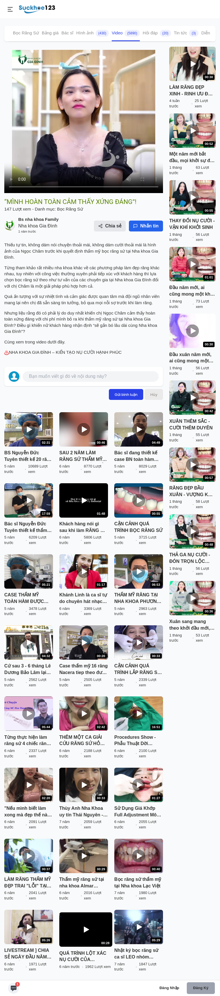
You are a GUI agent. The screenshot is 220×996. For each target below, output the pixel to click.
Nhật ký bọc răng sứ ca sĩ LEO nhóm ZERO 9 (136, 954)
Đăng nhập (169, 988)
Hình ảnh (92, 33)
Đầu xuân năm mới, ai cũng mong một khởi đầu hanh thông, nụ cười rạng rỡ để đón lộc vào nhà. (191, 358)
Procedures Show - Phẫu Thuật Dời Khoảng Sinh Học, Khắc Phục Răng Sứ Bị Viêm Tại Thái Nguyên (136, 741)
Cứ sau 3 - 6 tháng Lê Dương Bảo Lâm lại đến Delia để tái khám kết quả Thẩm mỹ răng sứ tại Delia (28, 669)
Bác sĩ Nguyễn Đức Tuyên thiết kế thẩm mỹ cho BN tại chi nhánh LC (25, 527)
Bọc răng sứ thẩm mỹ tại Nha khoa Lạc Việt (137, 882)
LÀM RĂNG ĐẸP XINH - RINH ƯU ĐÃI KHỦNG (191, 91)
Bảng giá (50, 32)
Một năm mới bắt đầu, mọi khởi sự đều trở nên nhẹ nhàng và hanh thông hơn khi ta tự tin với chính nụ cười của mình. (192, 158)
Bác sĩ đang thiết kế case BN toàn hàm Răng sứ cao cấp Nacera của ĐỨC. (135, 456)
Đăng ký (200, 988)
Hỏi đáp (157, 33)
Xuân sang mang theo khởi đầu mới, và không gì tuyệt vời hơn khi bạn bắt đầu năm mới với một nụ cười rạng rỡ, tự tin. (192, 625)
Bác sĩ (68, 32)
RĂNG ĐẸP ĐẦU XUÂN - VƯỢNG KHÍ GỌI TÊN (191, 492)
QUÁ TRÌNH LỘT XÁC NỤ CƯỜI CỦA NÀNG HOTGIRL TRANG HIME (85, 957)
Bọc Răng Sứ (26, 32)
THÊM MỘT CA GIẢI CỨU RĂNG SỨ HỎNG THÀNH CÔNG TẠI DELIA (83, 741)
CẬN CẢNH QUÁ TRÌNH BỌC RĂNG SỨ (138, 527)
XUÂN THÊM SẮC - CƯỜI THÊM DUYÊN (191, 424)
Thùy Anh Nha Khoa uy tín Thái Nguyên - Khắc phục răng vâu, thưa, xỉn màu (82, 812)
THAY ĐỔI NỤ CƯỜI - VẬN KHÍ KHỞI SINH (192, 224)
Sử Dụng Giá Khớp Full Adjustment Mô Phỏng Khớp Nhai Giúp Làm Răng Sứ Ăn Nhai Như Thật (135, 812)
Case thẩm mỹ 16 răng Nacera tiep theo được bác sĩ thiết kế (83, 669)
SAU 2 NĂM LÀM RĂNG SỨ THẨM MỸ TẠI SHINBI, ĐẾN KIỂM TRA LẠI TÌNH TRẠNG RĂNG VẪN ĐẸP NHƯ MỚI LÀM (83, 456)
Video (126, 33)
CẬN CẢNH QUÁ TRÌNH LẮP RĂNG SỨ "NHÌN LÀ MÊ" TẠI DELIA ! (137, 669)
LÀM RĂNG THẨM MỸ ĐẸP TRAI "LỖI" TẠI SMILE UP (27, 883)
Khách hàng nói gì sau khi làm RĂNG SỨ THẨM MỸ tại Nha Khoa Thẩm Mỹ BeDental (83, 527)
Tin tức (186, 33)
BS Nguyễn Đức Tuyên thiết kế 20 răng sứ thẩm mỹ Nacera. (28, 456)
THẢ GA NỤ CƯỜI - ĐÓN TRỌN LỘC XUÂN (189, 558)
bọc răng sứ (114, 251)
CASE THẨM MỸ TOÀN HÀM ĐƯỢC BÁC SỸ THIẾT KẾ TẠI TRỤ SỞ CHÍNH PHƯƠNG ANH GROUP (27, 598)
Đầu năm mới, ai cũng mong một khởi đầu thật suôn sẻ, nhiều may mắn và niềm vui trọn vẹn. (192, 291)
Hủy (153, 394)
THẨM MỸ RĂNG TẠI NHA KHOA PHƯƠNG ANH (137, 598)
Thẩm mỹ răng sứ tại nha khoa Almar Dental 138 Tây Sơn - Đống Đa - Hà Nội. (81, 883)
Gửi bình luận (126, 394)
